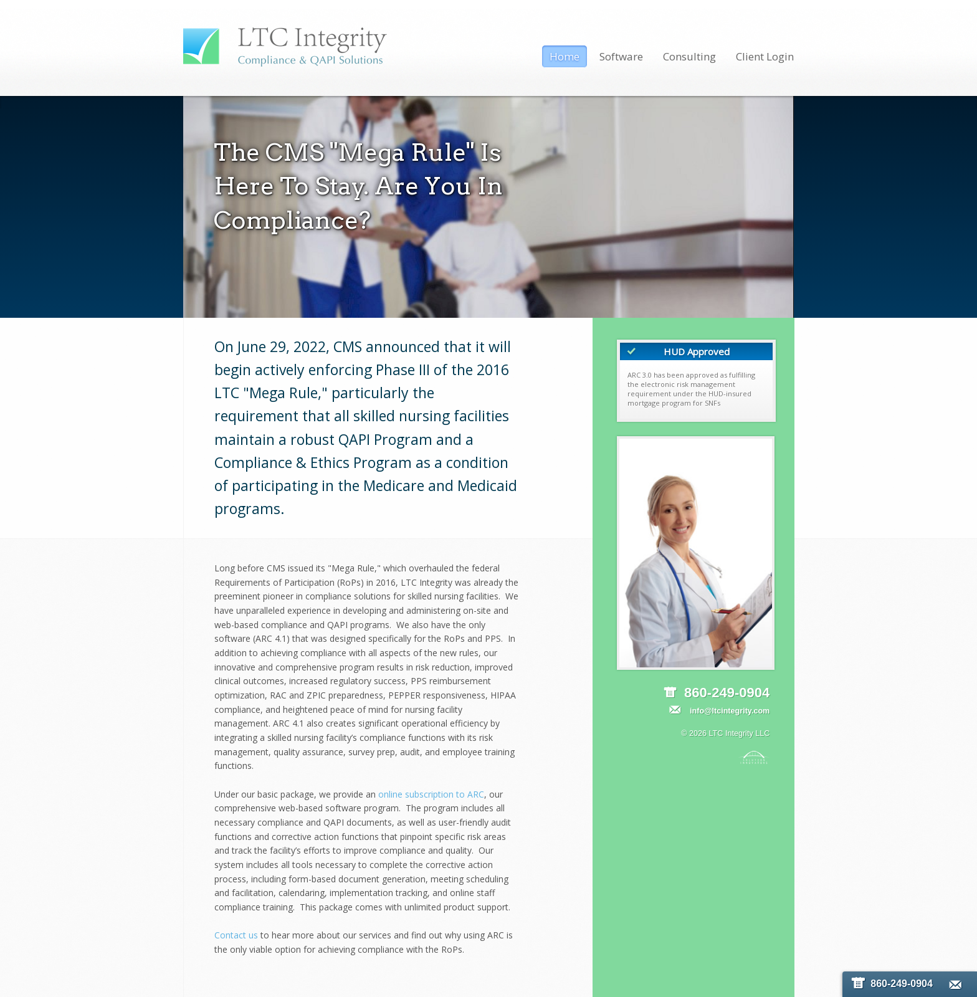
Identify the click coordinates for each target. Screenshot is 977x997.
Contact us (236, 935)
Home (564, 56)
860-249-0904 (892, 983)
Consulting (689, 56)
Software (621, 56)
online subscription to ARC (431, 794)
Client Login (765, 56)
